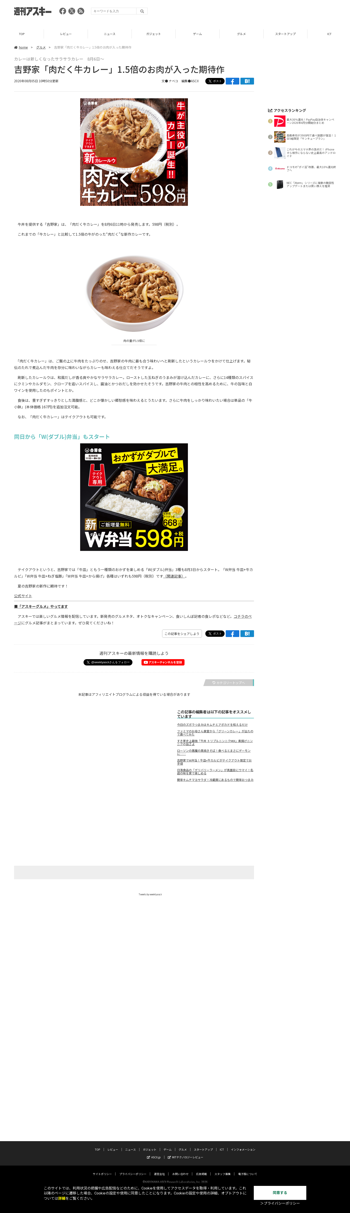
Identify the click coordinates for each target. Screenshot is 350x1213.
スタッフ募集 (222, 1169)
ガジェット (153, 34)
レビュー (66, 34)
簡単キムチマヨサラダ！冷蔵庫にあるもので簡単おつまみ (215, 779)
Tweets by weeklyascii (150, 894)
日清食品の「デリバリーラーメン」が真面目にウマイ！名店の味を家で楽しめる (215, 772)
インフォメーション (243, 1145)
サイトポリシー (102, 1169)
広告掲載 (201, 1169)
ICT (222, 1145)
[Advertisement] (253, 12)
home (21, 47)
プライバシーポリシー (132, 1169)
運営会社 (159, 1169)
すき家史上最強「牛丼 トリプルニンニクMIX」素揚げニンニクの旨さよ (215, 742)
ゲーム (197, 34)
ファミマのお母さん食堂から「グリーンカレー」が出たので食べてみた (215, 733)
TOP (22, 34)
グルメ (241, 34)
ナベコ (173, 81)
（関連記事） (174, 576)
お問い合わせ (180, 1169)
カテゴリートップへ (228, 682)
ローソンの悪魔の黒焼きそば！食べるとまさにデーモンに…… (214, 752)
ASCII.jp (154, 1153)
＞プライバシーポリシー (280, 1203)
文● (165, 81)
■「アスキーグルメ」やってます (41, 606)
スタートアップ (285, 34)
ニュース (109, 34)
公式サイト (23, 595)
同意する (280, 1193)
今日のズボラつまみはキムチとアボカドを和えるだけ (212, 724)
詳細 (61, 1198)
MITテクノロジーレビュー (185, 1153)
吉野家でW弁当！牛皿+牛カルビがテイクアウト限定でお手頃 (214, 762)
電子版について (247, 1169)
